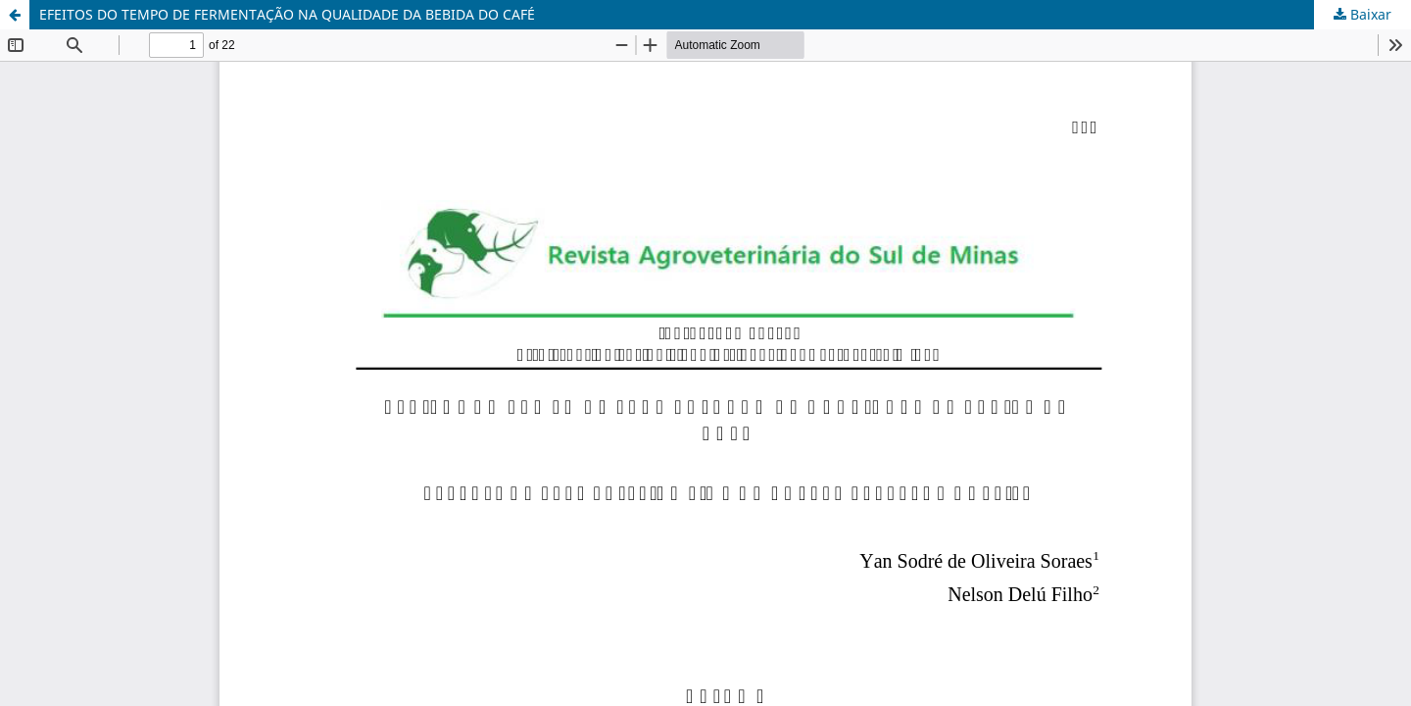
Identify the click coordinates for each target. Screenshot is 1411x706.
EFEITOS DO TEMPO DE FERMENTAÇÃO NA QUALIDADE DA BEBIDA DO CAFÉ (287, 14)
